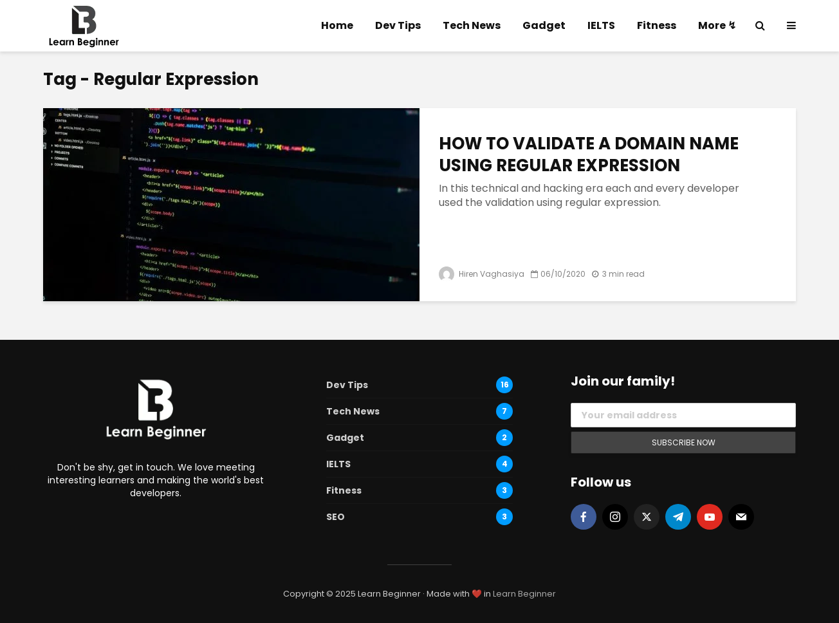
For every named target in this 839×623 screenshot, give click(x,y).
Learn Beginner (524, 593)
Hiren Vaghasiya (481, 273)
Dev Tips (398, 25)
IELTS (601, 25)
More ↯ (717, 25)
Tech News (472, 25)
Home (337, 25)
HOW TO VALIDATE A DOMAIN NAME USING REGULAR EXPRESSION (589, 154)
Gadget (544, 25)
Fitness (656, 25)
